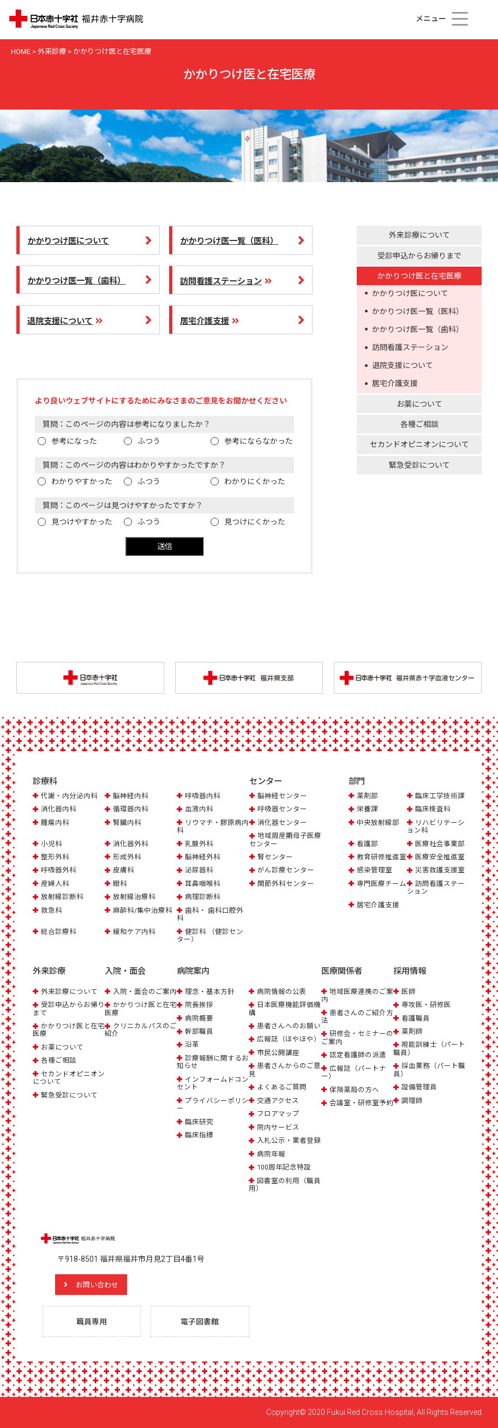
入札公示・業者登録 (289, 1140)
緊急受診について (419, 465)
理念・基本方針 (210, 991)
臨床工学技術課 (440, 796)
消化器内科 (58, 809)
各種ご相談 (419, 424)
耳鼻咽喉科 (202, 884)
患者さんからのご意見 (285, 1069)
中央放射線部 (378, 822)
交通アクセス (278, 1100)
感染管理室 (374, 870)
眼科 (120, 884)
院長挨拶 (199, 1005)
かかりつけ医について (410, 293)
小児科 (51, 844)
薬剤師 (412, 1031)
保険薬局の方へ (354, 1090)
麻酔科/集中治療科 (142, 910)
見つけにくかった (254, 521)
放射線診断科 (62, 897)
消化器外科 (130, 844)
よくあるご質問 (282, 1087)
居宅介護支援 (395, 383)
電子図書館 (200, 1321)
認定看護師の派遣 (357, 1055)
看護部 (367, 844)
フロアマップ (278, 1114)
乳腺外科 (199, 844)
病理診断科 (202, 897)
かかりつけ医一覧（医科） (418, 311)
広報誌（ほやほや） (289, 1039)
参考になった (74, 441)
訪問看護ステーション (410, 347)
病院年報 (271, 1153)
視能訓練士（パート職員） (429, 1048)
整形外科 (55, 857)
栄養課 (367, 809)
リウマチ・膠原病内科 (213, 826)
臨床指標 (199, 1135)
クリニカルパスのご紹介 (141, 1030)
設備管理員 (419, 1087)
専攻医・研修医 (426, 1005)
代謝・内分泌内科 (69, 796)
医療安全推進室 (440, 857)
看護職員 (415, 1018)
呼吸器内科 (202, 796)
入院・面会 (125, 971)
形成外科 (127, 857)
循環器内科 (130, 809)
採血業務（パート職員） (429, 1069)
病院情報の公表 (282, 991)
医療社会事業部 (440, 844)
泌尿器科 (199, 870)
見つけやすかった (81, 521)
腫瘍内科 (55, 822)
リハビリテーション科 (436, 826)
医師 (408, 991)
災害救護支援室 (440, 870)
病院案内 (193, 971)
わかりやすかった (81, 481)
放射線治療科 (134, 897)
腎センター (275, 857)
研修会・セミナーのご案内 (357, 1037)
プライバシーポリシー (213, 1104)
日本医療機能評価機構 (285, 1008)
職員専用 (92, 1321)
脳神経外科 (202, 857)
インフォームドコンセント (213, 1083)
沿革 (192, 1044)
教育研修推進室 (381, 857)
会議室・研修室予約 (361, 1103)
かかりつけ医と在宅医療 (419, 276)
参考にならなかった (258, 441)
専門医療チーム (381, 884)
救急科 (51, 910)
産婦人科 (55, 884)
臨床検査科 (433, 809)
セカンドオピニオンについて (419, 444)
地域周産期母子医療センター (285, 840)
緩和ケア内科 (134, 931)
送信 (164, 546)
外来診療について (419, 235)
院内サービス (278, 1127)
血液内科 (199, 809)
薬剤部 (367, 796)
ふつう (148, 441)
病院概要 (199, 1018)
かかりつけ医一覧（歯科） (418, 329)
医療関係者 (341, 971)
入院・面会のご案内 (145, 991)
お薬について (419, 404)
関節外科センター (285, 884)
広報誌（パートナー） (353, 1072)
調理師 (412, 1100)
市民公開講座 (278, 1053)
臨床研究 (199, 1122)
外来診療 (49, 971)
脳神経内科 (130, 796)
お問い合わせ (101, 1284)
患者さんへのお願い (289, 1026)
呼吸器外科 (58, 870)
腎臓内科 (127, 822)
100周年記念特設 (284, 1167)
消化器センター (282, 822)
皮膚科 (123, 870)
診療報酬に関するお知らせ (213, 1062)
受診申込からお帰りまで (419, 255)
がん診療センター (285, 870)
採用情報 (409, 971)
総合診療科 (58, 931)
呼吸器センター (282, 809)
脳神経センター (282, 796)
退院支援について (402, 365)
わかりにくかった (254, 481)
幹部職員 (199, 1031)
